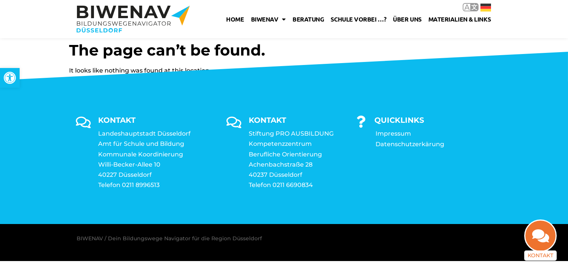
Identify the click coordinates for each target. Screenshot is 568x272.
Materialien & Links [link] (459, 19)
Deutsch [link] (485, 7)
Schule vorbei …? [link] (358, 19)
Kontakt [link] (540, 255)
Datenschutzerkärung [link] (410, 144)
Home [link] (235, 19)
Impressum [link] (393, 133)
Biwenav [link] (268, 19)
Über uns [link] (407, 19)
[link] (10, 78)
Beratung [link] (308, 19)
